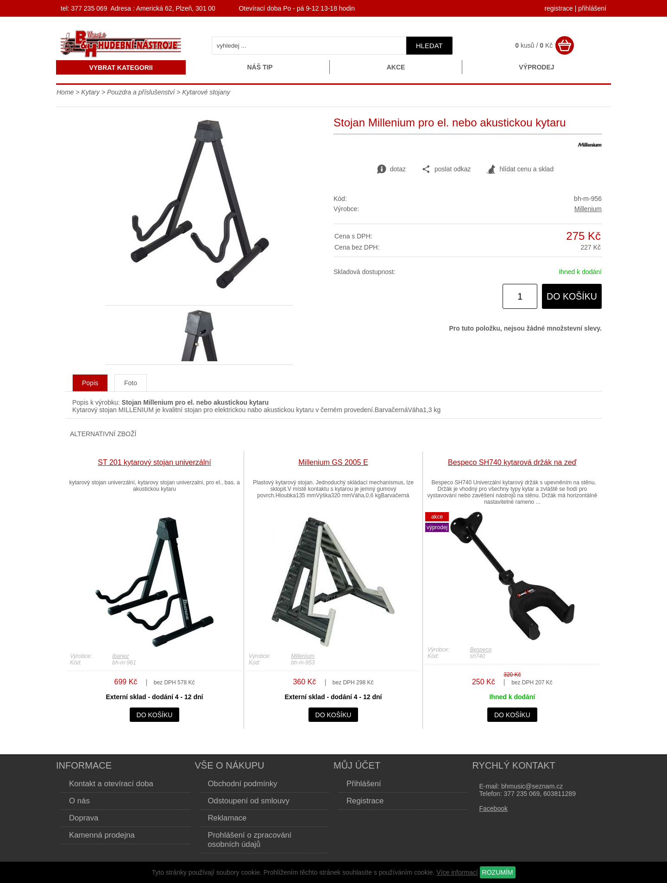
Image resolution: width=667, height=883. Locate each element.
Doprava (83, 818)
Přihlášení (363, 783)
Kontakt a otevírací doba (111, 783)
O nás (79, 800)
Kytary (90, 92)
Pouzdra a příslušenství (141, 92)
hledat (429, 46)
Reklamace (227, 818)
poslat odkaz (446, 169)
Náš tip (259, 67)
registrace (558, 8)
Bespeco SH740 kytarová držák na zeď (512, 462)
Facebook (493, 808)
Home (65, 92)
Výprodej (536, 67)
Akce (396, 67)
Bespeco (480, 649)
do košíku (572, 296)
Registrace (365, 800)
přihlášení (592, 8)
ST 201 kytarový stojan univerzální (154, 462)
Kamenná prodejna (102, 835)
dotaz (391, 169)
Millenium (588, 209)
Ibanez (120, 656)
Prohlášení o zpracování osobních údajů (250, 840)
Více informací (457, 872)
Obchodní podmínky (242, 783)
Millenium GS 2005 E (333, 462)
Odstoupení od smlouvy (248, 800)
